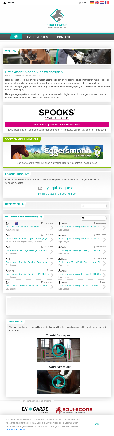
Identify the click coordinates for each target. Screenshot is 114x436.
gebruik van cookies (15, 429)
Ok (97, 424)
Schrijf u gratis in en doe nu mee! (57, 193)
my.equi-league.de (59, 188)
